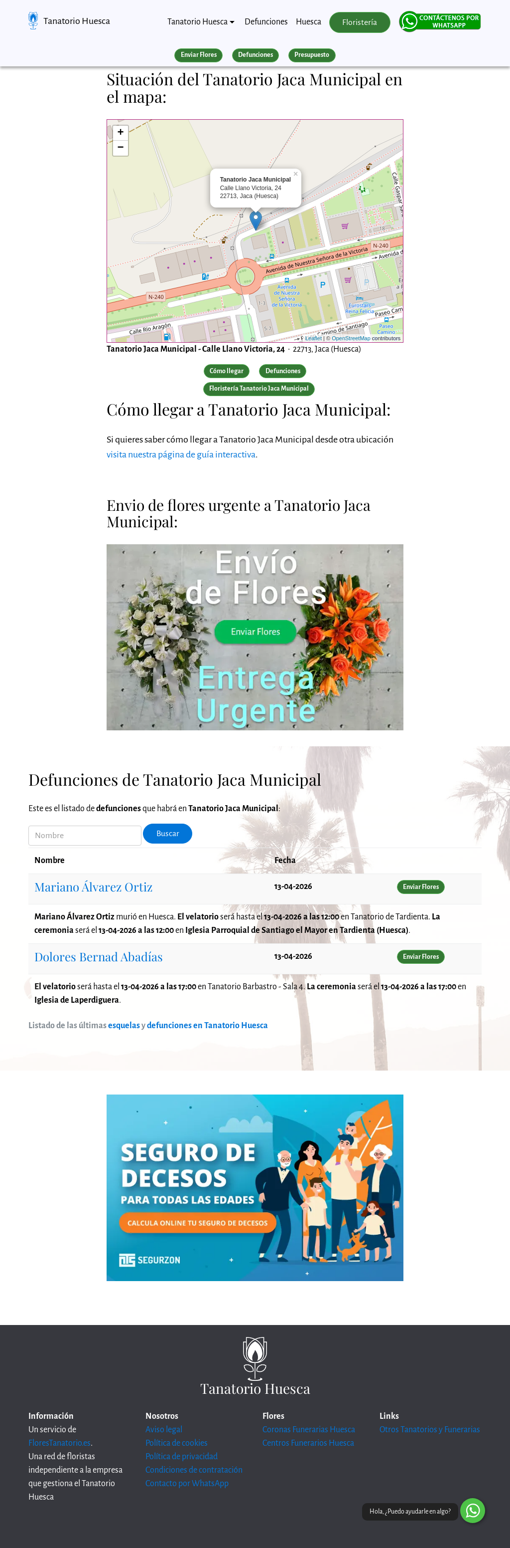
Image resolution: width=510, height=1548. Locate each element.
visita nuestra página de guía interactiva (181, 454)
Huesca (308, 21)
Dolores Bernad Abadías (98, 956)
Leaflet (313, 338)
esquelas (124, 1025)
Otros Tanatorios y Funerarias (430, 1429)
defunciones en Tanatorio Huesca (207, 1025)
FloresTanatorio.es (59, 1443)
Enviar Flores (199, 54)
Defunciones (266, 21)
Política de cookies (176, 1443)
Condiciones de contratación (194, 1470)
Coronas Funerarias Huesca (308, 1429)
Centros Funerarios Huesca (308, 1443)
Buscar (167, 833)
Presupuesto (311, 54)
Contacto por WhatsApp (187, 1483)
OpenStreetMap (351, 338)
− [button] (121, 148)
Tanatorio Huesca (76, 21)
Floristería (359, 22)
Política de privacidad (181, 1456)
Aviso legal (163, 1429)
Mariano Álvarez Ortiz (93, 886)
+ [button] (121, 133)
